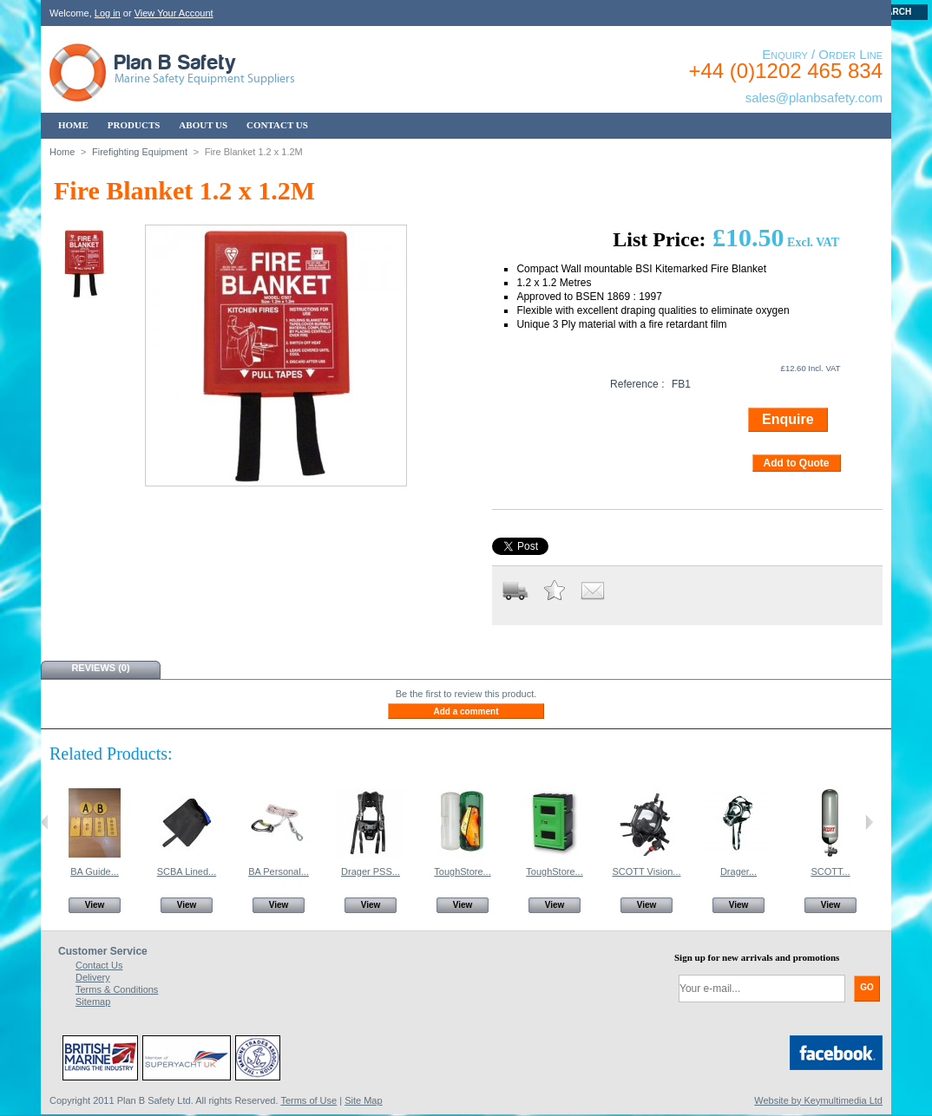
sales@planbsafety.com (814, 97)
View (95, 905)
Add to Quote (797, 463)
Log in (108, 13)
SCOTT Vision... (646, 871)
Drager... (738, 871)
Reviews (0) (100, 667)
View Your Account (174, 13)
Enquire (788, 419)
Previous (45, 822)
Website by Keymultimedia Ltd (818, 1100)
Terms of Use (308, 1100)
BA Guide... (94, 871)
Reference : (637, 384)
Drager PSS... (370, 871)
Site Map (363, 1100)
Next (869, 822)
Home (62, 152)
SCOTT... (830, 871)
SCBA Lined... (187, 871)
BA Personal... (278, 871)
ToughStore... (462, 871)
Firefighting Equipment (139, 152)
